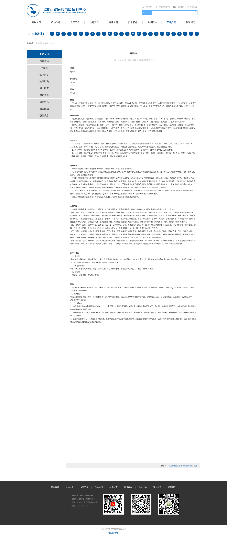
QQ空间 (172, 466)
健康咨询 (44, 81)
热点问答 (44, 74)
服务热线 (44, 108)
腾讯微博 (186, 466)
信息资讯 (94, 22)
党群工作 (75, 22)
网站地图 (193, 7)
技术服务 (132, 22)
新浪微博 (178, 466)
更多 (195, 466)
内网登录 (149, 7)
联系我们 (180, 7)
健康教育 (113, 22)
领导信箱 (44, 61)
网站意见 (44, 95)
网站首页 (36, 22)
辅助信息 (44, 102)
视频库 (44, 68)
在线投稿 (152, 22)
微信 (192, 466)
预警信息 (44, 115)
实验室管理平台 (165, 7)
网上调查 (44, 88)
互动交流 (171, 22)
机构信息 (55, 22)
